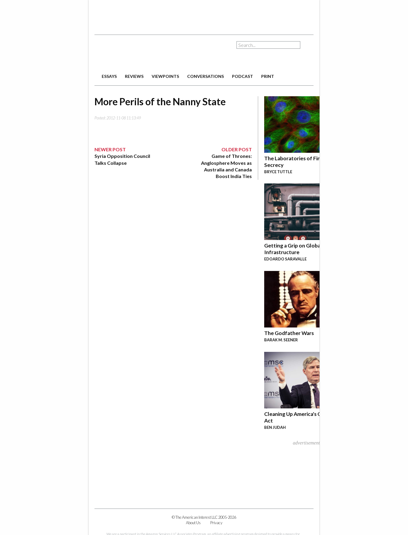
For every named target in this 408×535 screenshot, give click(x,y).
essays (109, 76)
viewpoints (165, 76)
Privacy (216, 522)
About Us (193, 522)
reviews (134, 76)
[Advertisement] (204, 15)
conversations (205, 76)
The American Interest (136, 53)
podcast (242, 76)
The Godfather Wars (289, 333)
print (267, 76)
